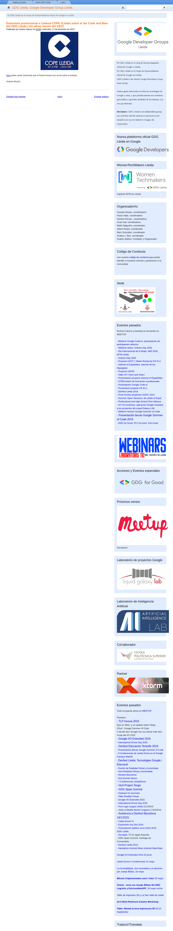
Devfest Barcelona (127, 775)
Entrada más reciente (16, 96)
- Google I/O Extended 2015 (131, 799)
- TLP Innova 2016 (128, 721)
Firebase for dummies (129, 793)
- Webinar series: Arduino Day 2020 (134, 347)
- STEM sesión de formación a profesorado (138, 381)
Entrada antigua (101, 96)
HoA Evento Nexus (127, 778)
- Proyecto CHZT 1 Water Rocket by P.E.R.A (139, 361)
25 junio (134, 855)
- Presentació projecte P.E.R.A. (132, 388)
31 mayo (136, 861)
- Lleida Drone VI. (125, 821)
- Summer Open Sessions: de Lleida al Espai (139, 398)
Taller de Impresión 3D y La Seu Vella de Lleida (140, 895)
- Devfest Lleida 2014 (127, 845)
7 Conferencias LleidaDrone (132, 781)
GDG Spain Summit (130, 789)
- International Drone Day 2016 (132, 742)
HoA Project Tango (130, 785)
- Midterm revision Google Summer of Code (138, 411)
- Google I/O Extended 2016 (134, 738)
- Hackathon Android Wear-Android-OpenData (139, 848)
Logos (62, 2)
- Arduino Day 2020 (126, 358)
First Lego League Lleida (130, 806)
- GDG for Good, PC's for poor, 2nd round (137, 423)
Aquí (8, 75)
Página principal (19, 2)
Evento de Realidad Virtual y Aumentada (138, 768)
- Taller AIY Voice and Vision (131, 374)
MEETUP (147, 711)
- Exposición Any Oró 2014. (130, 824)
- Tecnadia (122, 835)
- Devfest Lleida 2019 (127, 391)
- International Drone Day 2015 (132, 803)
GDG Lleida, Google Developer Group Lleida (42, 7)
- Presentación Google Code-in (132, 384)
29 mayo (140, 878)
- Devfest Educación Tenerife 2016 (137, 746)
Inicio (59, 96)
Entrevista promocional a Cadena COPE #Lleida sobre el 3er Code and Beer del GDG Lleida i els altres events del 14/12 (57, 25)
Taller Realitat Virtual (128, 796)
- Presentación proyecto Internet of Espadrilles (140, 378)
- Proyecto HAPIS (125, 371)
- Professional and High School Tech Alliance (139, 401)
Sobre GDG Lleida (43, 2)
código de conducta (139, 257)
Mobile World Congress (138, 810)
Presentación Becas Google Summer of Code (140, 750)
